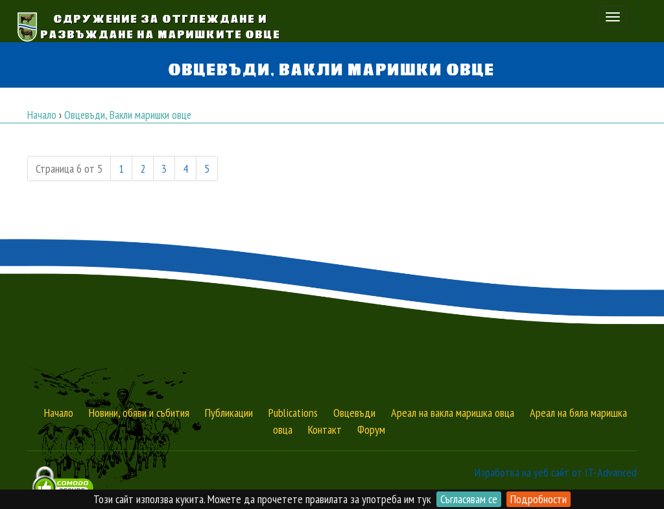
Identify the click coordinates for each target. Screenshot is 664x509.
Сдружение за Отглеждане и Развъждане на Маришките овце (161, 26)
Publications (293, 412)
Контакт (325, 429)
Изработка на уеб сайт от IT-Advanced (556, 472)
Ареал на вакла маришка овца (452, 412)
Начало (58, 412)
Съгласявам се (468, 498)
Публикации (229, 412)
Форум (371, 429)
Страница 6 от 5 (69, 168)
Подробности (538, 498)
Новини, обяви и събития (139, 412)
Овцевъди (354, 412)
